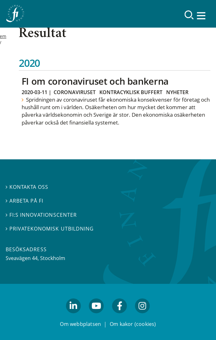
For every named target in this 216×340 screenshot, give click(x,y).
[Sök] (189, 14)
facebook (119, 316)
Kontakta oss (27, 186)
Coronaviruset (75, 92)
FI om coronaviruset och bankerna (95, 81)
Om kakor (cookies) (133, 324)
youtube (96, 316)
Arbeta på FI (24, 200)
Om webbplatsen (80, 324)
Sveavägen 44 (22, 258)
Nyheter (177, 92)
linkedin (73, 316)
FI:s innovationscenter (41, 214)
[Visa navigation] (202, 15)
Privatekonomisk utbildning (50, 228)
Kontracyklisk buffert (130, 92)
